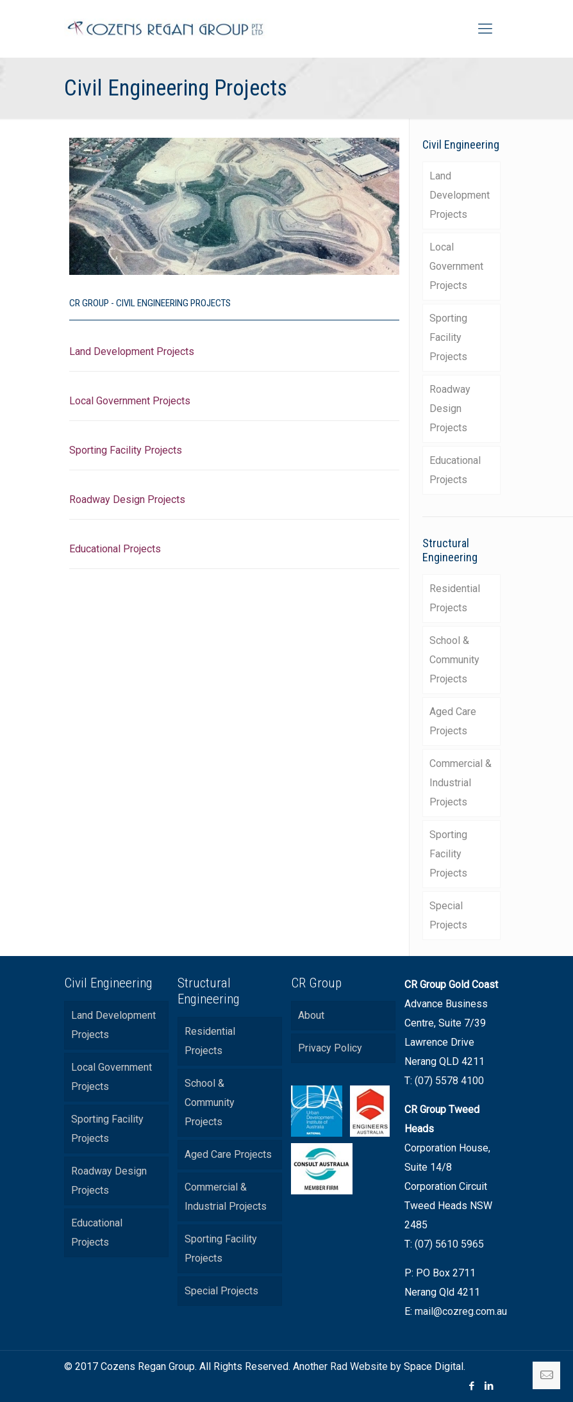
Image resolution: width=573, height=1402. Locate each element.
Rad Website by (365, 1366)
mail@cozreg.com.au (461, 1311)
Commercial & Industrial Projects (460, 782)
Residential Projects (454, 598)
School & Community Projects (454, 659)
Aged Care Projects (452, 721)
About (311, 1015)
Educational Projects (115, 549)
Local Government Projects (129, 401)
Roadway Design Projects (127, 499)
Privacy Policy (330, 1048)
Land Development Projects (131, 351)
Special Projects (448, 915)
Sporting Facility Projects (125, 450)
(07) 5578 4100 (449, 1081)
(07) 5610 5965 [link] (449, 1244)
